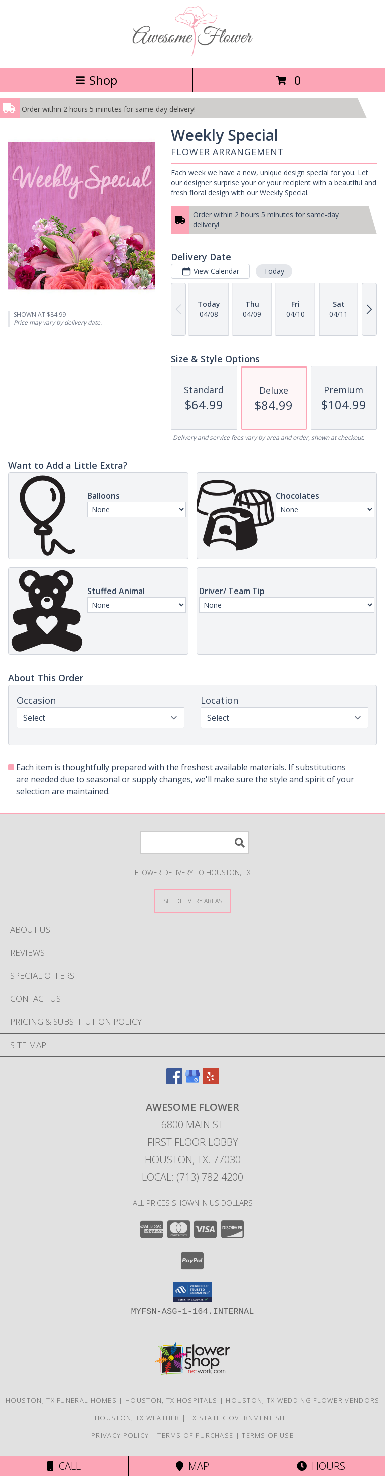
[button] (192, 1292)
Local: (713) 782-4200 (192, 1177)
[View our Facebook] (174, 1081)
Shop (96, 80)
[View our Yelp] (211, 1081)
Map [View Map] (192, 1466)
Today (274, 271)
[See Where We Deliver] (192, 900)
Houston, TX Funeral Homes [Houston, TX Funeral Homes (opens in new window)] (61, 1400)
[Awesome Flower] (192, 53)
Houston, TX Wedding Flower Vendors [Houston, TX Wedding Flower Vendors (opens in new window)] (302, 1400)
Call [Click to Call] (64, 1466)
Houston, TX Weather (137, 1417)
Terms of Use (268, 1435)
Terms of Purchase (195, 1435)
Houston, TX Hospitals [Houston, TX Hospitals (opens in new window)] (171, 1400)
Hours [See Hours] (321, 1466)
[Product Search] (194, 842)
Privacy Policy (120, 1435)
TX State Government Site (239, 1417)
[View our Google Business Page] (192, 1081)
